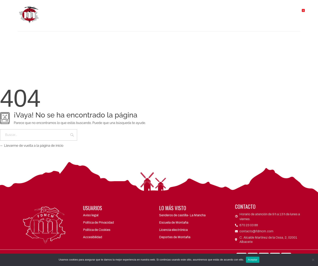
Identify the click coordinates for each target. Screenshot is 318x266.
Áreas (162, 12)
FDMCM (118, 12)
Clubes (141, 12)
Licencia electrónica (173, 230)
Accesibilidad (92, 237)
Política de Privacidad (98, 222)
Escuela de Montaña (173, 222)
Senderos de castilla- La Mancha (182, 215)
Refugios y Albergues (240, 12)
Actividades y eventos (195, 12)
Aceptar (253, 259)
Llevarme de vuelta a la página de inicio (31, 146)
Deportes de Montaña (174, 237)
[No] (313, 260)
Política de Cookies (96, 230)
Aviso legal (90, 215)
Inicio (99, 12)
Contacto (274, 12)
